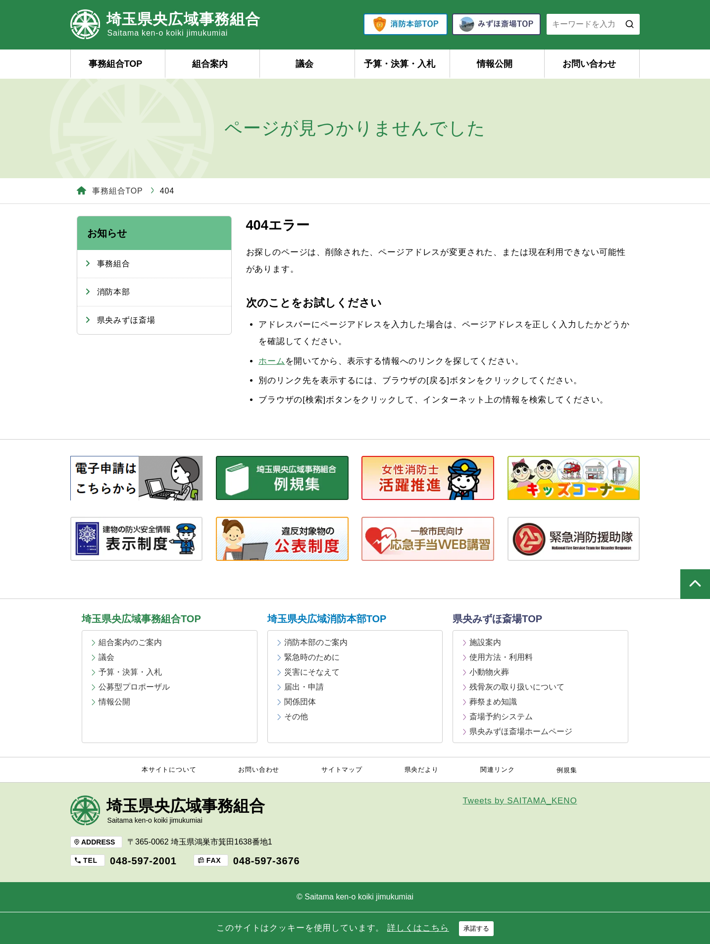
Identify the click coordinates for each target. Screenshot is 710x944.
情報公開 (494, 64)
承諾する (476, 928)
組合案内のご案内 (130, 642)
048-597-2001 (143, 860)
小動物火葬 (489, 672)
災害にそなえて (312, 672)
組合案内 (210, 64)
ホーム (271, 361)
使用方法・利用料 (501, 657)
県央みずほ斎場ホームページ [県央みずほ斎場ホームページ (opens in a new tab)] (520, 731)
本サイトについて (169, 769)
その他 (296, 716)
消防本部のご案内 (316, 642)
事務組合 (113, 263)
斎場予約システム (501, 716)
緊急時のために (312, 657)
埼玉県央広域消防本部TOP (327, 618)
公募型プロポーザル (134, 687)
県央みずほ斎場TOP (497, 618)
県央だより (422, 769)
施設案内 (485, 642)
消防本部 (113, 292)
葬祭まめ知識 (493, 701)
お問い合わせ (589, 64)
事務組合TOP (116, 64)
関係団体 (300, 701)
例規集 (567, 770)
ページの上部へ (695, 584)
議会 (304, 64)
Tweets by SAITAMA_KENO (520, 800)
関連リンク (497, 769)
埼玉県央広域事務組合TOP (141, 618)
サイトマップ (341, 769)
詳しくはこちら (418, 928)
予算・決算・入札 (399, 64)
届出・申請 (304, 687)
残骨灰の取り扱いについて (516, 687)
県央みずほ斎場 (126, 320)
